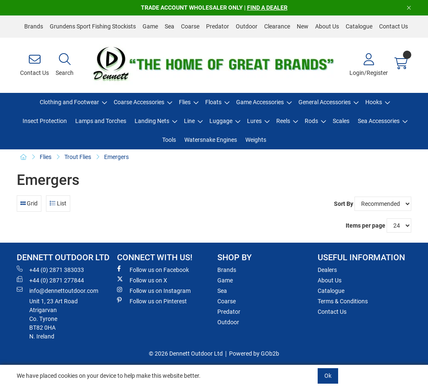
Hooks (373, 102)
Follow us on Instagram (154, 290)
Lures (254, 121)
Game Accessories (260, 102)
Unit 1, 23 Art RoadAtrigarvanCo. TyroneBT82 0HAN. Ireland (53, 319)
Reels (283, 121)
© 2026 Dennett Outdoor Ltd (186, 353)
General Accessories (324, 102)
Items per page (365, 225)
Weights (255, 139)
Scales (341, 121)
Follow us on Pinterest (152, 301)
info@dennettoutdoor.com (57, 290)
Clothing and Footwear (69, 102)
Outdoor (246, 26)
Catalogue (359, 26)
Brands (33, 26)
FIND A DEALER (267, 7)
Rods (311, 121)
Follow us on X (142, 280)
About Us (327, 26)
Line (189, 121)
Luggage (220, 121)
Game (150, 26)
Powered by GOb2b (254, 353)
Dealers (327, 270)
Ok (327, 375)
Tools (169, 139)
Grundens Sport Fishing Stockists (93, 26)
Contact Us (393, 26)
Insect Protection (45, 121)
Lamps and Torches (100, 121)
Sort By (343, 203)
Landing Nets (152, 121)
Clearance (277, 26)
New (302, 26)
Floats (213, 102)
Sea (169, 26)
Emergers (116, 157)
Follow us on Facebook (153, 269)
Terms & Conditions (343, 301)
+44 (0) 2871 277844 (50, 280)
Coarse (190, 26)
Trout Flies (77, 157)
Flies (185, 102)
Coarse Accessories (139, 102)
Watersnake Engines (210, 139)
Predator (217, 26)
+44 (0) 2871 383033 (50, 269)
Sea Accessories (379, 121)
